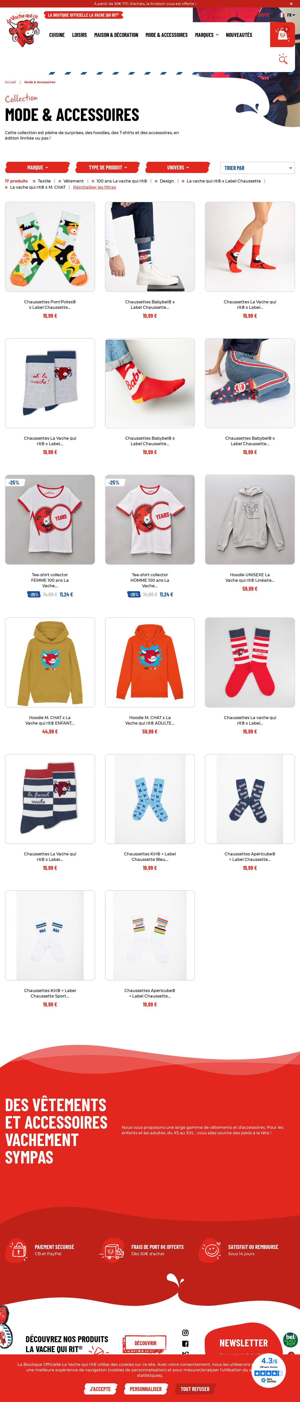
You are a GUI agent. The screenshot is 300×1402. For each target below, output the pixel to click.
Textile (44, 185)
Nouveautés (239, 39)
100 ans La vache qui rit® (122, 185)
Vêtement (73, 185)
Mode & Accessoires (167, 39)
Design (167, 185)
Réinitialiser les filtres (94, 191)
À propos (224, 19)
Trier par (258, 172)
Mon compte (255, 19)
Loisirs (79, 39)
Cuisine (57, 39)
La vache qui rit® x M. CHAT (37, 191)
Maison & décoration (116, 39)
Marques (207, 39)
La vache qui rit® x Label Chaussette (224, 185)
